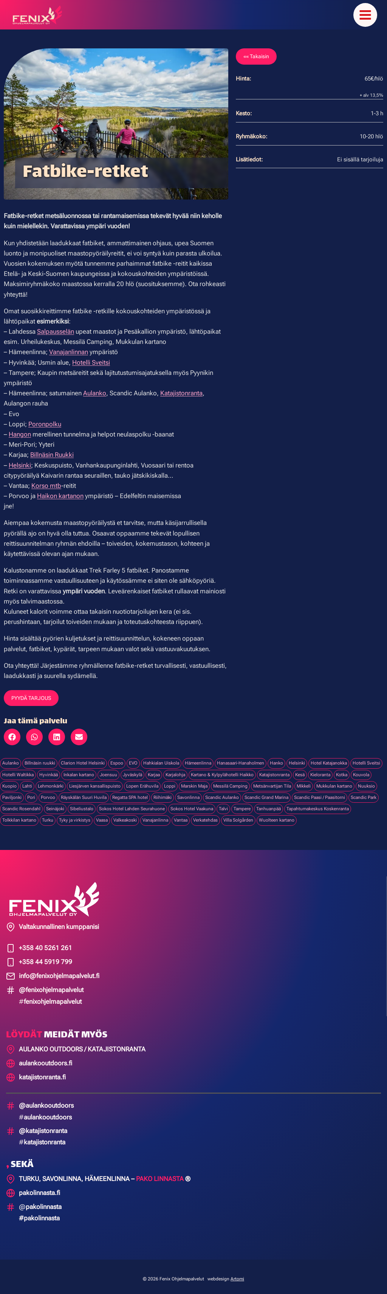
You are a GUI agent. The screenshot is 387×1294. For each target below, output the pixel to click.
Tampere (242, 804)
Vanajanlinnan (68, 347)
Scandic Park (363, 793)
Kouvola (361, 769)
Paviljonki (12, 793)
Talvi (223, 804)
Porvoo (48, 793)
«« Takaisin (256, 52)
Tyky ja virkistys (74, 815)
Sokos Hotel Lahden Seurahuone (132, 804)
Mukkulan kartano (334, 781)
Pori (31, 793)
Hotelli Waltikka (18, 769)
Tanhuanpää (268, 804)
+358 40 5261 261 (45, 943)
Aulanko (94, 388)
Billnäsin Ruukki (52, 450)
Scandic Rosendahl (21, 804)
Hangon (20, 429)
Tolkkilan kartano (19, 815)
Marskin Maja (194, 781)
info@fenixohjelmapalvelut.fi (59, 971)
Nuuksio (366, 781)
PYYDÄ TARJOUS (31, 693)
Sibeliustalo (81, 804)
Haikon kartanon (60, 491)
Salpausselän (55, 327)
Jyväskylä (132, 769)
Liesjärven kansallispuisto (95, 781)
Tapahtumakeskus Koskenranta (317, 804)
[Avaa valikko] (365, 13)
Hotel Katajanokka (329, 758)
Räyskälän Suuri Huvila (84, 793)
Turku (47, 815)
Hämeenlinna (198, 758)
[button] (12, 732)
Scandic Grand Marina (266, 793)
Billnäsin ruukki (40, 758)
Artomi (237, 1274)
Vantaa (180, 815)
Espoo (116, 758)
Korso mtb (46, 481)
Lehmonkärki (50, 781)
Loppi (169, 781)
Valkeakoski (125, 815)
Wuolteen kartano (276, 815)
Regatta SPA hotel (130, 793)
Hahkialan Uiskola (161, 758)
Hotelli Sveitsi (91, 357)
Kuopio (9, 781)
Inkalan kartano (78, 769)
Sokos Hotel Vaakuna (191, 804)
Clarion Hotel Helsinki (83, 758)
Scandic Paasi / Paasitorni (319, 793)
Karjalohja (175, 769)
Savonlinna (188, 793)
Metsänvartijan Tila (272, 781)
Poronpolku (44, 419)
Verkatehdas (205, 815)
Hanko (276, 758)
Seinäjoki (55, 804)
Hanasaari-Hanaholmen (240, 758)
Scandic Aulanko (222, 793)
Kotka (341, 769)
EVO (133, 758)
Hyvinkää (48, 769)
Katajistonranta (181, 388)
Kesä (300, 769)
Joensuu (108, 769)
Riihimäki (162, 793)
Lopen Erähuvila (142, 781)
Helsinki (20, 460)
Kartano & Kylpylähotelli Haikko (222, 769)
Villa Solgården (238, 815)
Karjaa (154, 769)
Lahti (27, 781)
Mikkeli (304, 781)
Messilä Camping (230, 781)
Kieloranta (320, 769)
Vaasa (102, 815)
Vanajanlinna (155, 815)
